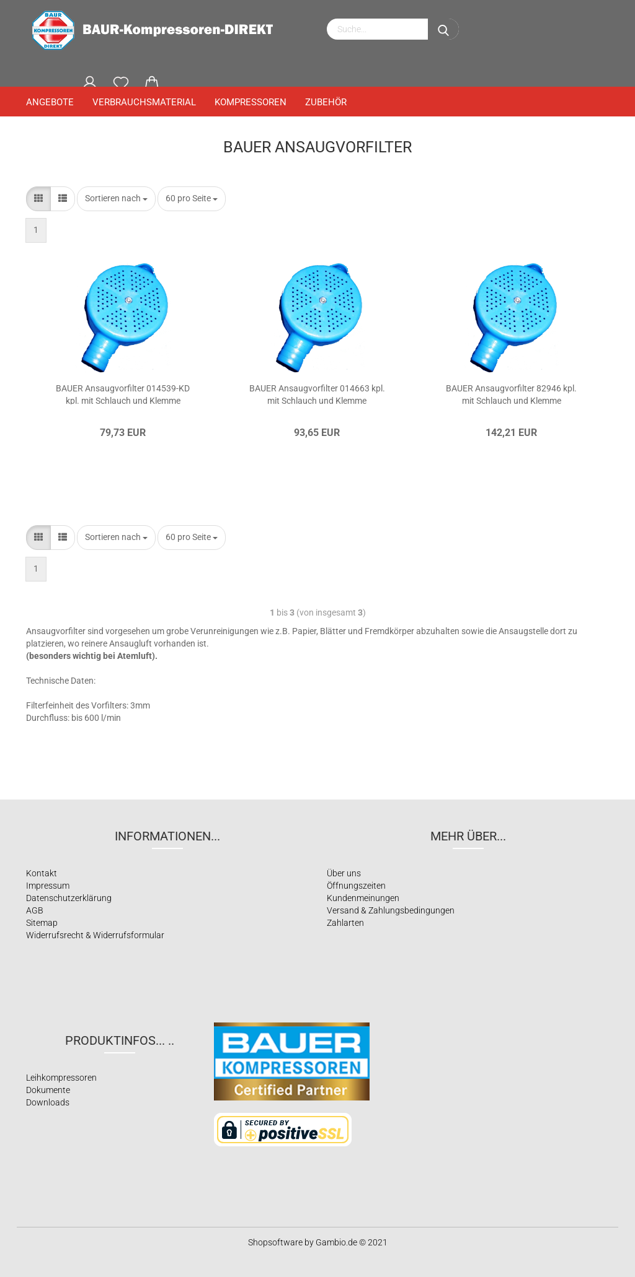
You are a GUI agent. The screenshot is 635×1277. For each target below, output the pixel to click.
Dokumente (48, 1090)
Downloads (47, 1102)
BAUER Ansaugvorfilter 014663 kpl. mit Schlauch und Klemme (317, 393)
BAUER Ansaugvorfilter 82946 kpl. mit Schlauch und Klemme (511, 393)
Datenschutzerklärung (69, 898)
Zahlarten (345, 923)
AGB (34, 910)
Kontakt (41, 873)
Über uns (344, 873)
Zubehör (326, 102)
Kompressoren (250, 102)
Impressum (47, 886)
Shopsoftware (275, 1242)
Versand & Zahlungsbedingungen (391, 910)
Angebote (50, 102)
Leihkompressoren (61, 1078)
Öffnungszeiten (356, 886)
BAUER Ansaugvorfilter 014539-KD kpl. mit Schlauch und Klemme (123, 393)
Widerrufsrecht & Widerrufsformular (95, 935)
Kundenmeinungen (363, 898)
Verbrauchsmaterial (144, 102)
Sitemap (42, 923)
